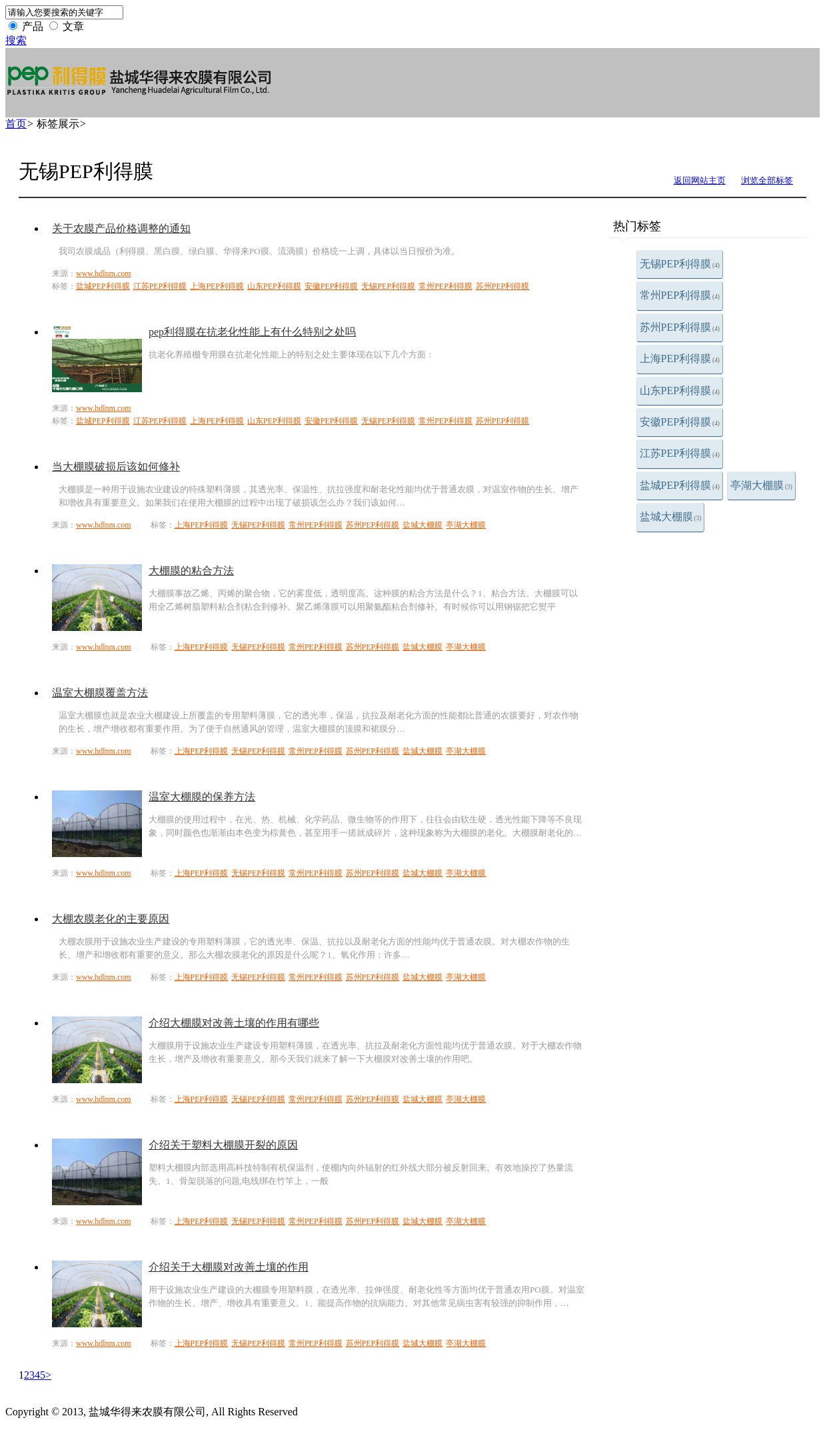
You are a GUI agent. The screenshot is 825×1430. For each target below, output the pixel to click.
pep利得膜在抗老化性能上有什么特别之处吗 (252, 331)
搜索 (16, 40)
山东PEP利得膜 (680, 390)
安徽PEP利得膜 (680, 422)
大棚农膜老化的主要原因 (110, 918)
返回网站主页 (700, 180)
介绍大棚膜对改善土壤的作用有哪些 (234, 1022)
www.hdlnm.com (103, 273)
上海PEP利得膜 (680, 358)
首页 (16, 123)
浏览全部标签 (767, 180)
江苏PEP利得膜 (680, 453)
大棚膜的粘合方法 (191, 570)
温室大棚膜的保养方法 (202, 796)
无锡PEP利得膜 (680, 263)
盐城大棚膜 (671, 516)
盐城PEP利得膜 (680, 485)
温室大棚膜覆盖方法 (100, 692)
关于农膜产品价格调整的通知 (121, 228)
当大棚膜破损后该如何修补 (116, 466)
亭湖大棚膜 (761, 485)
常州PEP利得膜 (680, 295)
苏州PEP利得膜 (680, 327)
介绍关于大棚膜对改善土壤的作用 (229, 1267)
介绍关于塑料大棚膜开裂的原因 (223, 1145)
